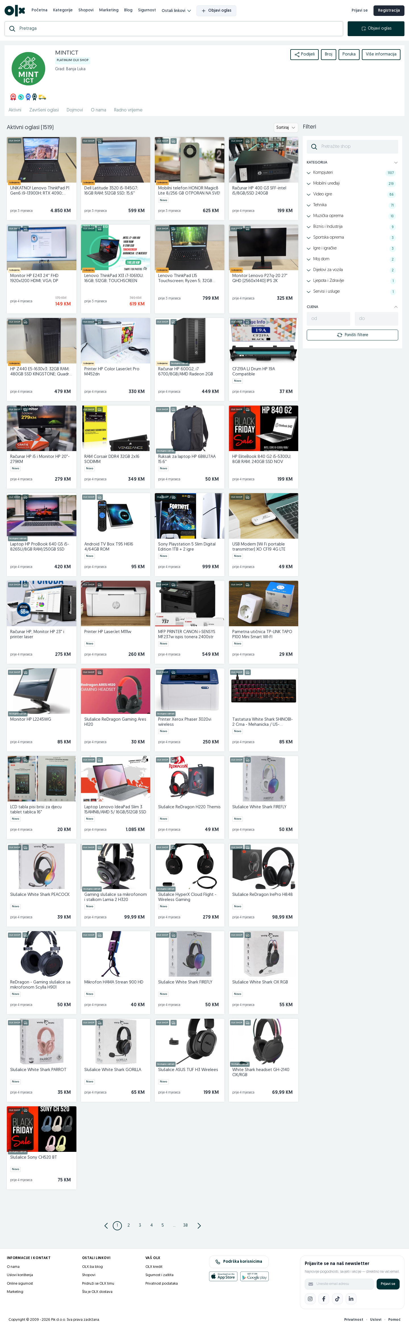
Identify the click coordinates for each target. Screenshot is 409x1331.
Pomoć (394, 1320)
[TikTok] (337, 1298)
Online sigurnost (20, 1283)
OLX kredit (153, 1267)
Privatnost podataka (161, 1283)
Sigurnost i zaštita (159, 1275)
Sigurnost (147, 10)
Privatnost (353, 1320)
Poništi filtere (352, 335)
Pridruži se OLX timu (98, 1283)
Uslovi (375, 1320)
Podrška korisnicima (238, 1261)
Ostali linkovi (176, 11)
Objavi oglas (216, 11)
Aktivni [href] (15, 110)
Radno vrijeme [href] (128, 110)
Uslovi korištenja (20, 1275)
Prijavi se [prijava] (360, 11)
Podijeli (304, 54)
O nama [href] (98, 110)
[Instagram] (310, 1298)
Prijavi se (388, 1284)
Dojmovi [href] (75, 110)
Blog (128, 10)
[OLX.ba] (15, 11)
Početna (39, 10)
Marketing (108, 10)
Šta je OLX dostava (97, 1292)
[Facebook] (323, 1298)
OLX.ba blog (92, 1267)
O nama (13, 1267)
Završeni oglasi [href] (44, 110)
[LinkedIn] (351, 1298)
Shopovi (85, 10)
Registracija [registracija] (389, 11)
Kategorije (63, 10)
